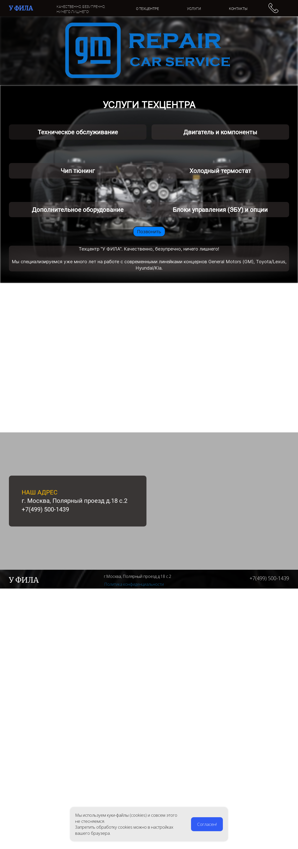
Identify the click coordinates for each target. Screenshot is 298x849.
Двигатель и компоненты (220, 219)
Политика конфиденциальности (134, 844)
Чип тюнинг (78, 344)
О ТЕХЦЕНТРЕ (147, 9)
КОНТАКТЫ (238, 9)
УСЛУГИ (194, 9)
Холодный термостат (220, 344)
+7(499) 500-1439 (269, 838)
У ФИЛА (21, 8)
